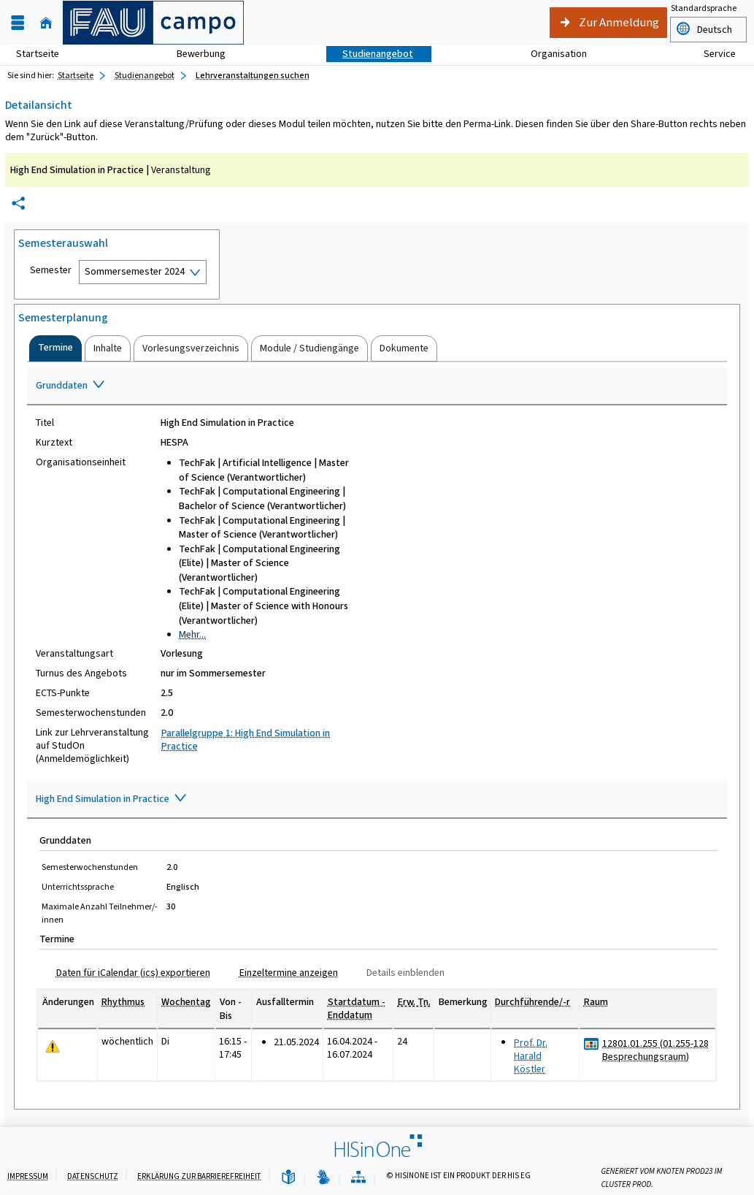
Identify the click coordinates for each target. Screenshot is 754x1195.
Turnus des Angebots (81, 673)
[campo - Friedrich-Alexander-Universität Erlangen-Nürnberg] (153, 22)
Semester (51, 270)
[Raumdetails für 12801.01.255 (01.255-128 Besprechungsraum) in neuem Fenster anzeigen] (656, 1050)
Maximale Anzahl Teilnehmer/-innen (100, 913)
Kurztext (54, 442)
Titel (45, 422)
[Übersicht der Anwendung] (358, 1177)
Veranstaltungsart (74, 653)
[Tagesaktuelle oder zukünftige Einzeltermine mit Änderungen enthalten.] (52, 1047)
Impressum (27, 1176)
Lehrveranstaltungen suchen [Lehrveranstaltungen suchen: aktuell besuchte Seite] (252, 75)
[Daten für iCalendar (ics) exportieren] (127, 972)
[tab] (55, 348)
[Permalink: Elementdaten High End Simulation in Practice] (18, 203)
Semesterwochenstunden (91, 712)
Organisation (551, 54)
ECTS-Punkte (63, 693)
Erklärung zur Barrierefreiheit (199, 1176)
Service (712, 54)
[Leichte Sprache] (288, 1177)
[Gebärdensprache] (323, 1177)
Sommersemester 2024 (135, 271)
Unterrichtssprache (78, 887)
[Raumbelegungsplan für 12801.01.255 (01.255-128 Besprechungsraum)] (591, 1044)
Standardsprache (703, 8)
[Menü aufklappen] (17, 23)
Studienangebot (369, 54)
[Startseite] (46, 23)
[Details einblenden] (399, 972)
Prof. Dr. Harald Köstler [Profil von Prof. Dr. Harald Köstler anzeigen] (530, 1056)
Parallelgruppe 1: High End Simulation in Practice (245, 739)
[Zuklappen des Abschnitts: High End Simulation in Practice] (377, 800)
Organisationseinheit (81, 462)
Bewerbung (193, 54)
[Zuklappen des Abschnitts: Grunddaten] (377, 386)
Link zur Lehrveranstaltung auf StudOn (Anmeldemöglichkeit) (92, 746)
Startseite (37, 54)
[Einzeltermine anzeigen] (283, 972)
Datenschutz (92, 1176)
